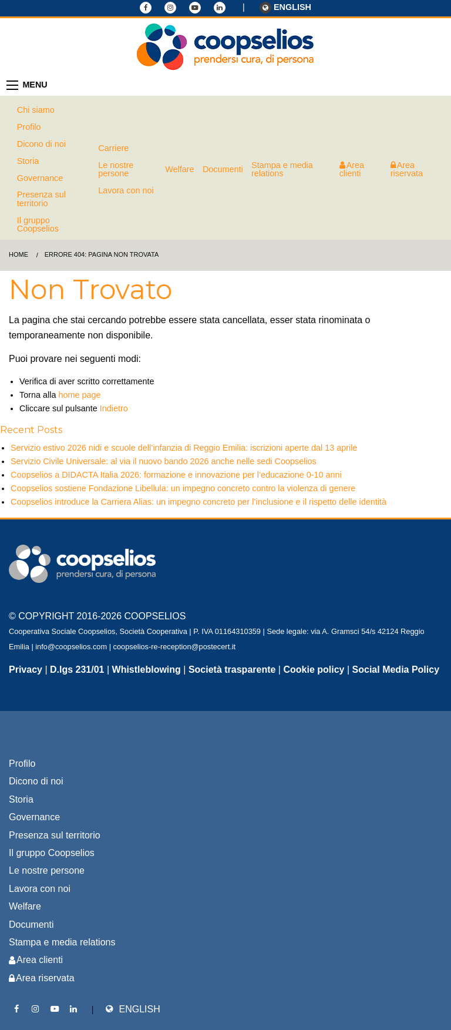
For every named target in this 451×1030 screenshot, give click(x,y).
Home (18, 254)
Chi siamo (36, 110)
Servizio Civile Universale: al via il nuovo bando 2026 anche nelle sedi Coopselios (164, 461)
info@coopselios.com (71, 646)
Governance (40, 178)
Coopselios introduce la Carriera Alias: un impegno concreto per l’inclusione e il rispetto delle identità (198, 501)
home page (79, 395)
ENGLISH (285, 8)
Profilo (29, 127)
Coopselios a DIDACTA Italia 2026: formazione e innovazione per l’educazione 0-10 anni (176, 474)
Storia (28, 161)
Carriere (113, 148)
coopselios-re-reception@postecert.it (174, 646)
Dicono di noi (41, 144)
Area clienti (351, 169)
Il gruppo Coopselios (38, 224)
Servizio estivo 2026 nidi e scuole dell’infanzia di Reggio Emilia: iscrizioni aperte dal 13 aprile (184, 447)
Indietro (114, 408)
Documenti (223, 169)
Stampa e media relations (282, 169)
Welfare (179, 169)
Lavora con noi (125, 190)
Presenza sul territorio (41, 198)
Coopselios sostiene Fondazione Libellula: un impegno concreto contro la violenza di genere (183, 488)
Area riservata (407, 169)
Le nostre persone (115, 169)
